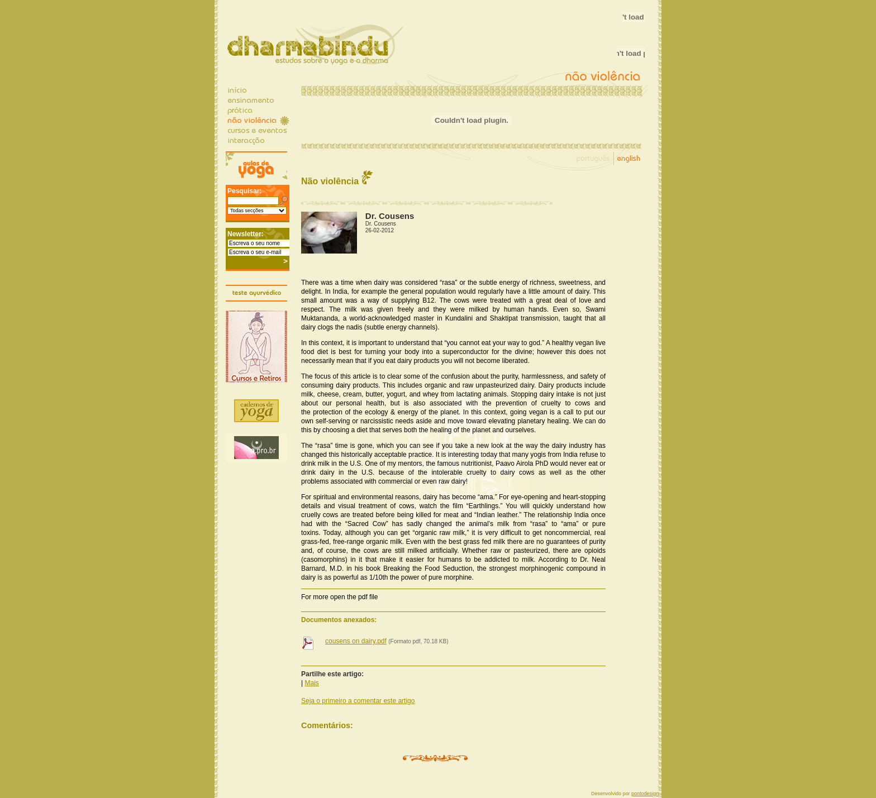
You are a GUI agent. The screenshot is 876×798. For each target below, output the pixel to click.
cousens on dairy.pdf (356, 641)
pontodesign (645, 793)
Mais (311, 683)
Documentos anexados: (339, 620)
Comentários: (327, 725)
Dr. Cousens (380, 224)
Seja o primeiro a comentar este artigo (358, 701)
